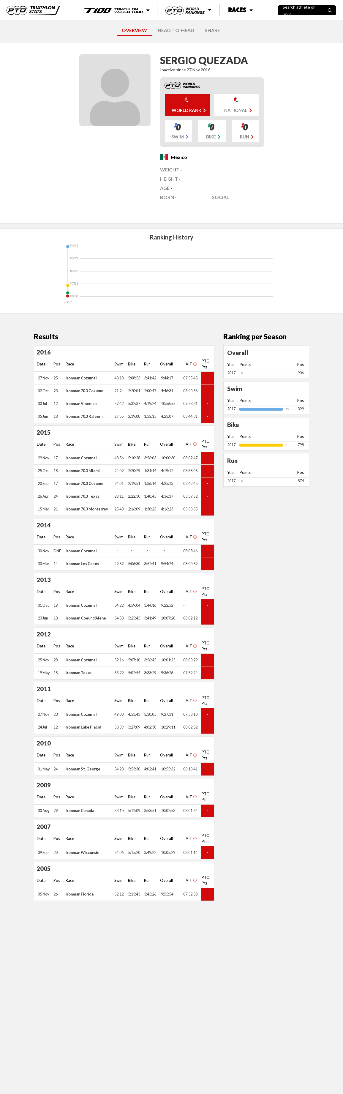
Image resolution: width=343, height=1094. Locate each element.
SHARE (212, 30)
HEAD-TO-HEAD (176, 30)
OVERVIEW (134, 30)
